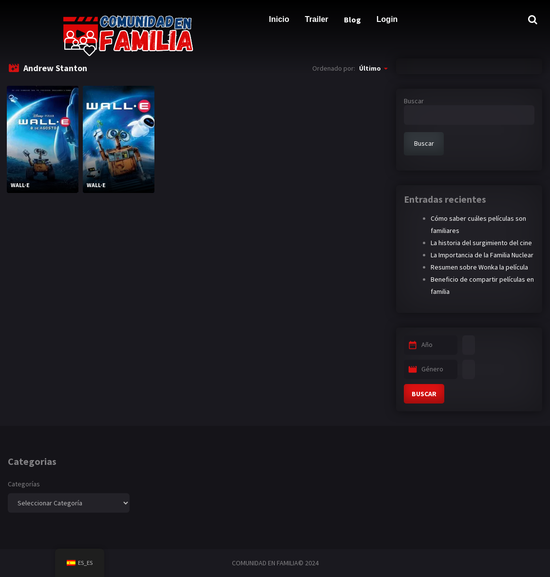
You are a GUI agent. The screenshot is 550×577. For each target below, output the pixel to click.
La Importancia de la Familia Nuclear (482, 254)
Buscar (414, 100)
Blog (352, 19)
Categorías (24, 484)
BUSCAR (424, 393)
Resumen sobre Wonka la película (479, 267)
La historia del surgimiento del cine (481, 242)
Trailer (316, 19)
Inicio (279, 19)
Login (387, 19)
